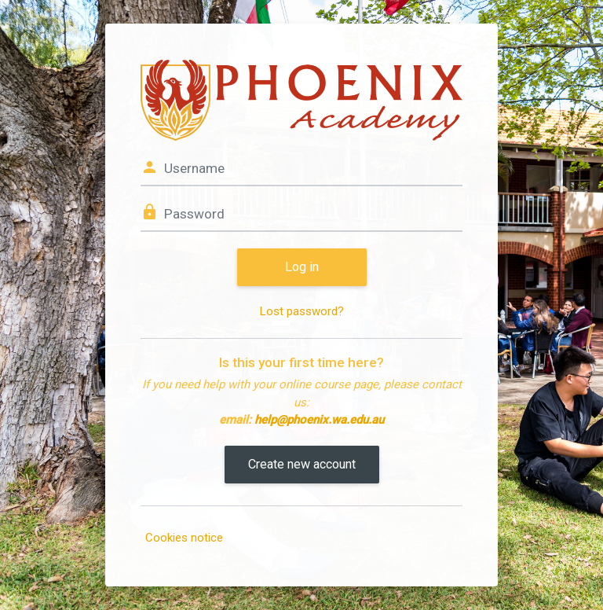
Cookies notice (184, 538)
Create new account (302, 464)
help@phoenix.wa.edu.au (319, 420)
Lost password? (302, 311)
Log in (302, 266)
